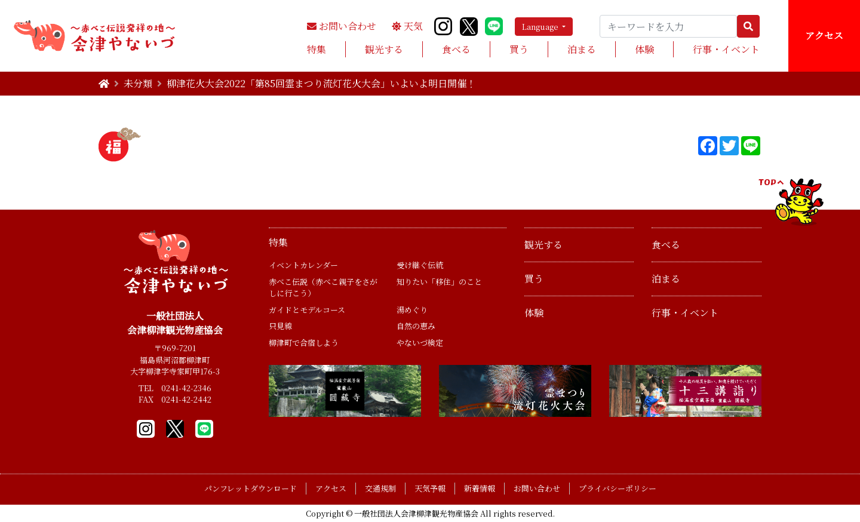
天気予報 (430, 488)
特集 (316, 49)
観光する (384, 49)
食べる (456, 49)
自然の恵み (416, 325)
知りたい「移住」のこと (439, 281)
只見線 (280, 325)
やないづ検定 (420, 342)
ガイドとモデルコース (307, 309)
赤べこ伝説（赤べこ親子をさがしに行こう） (323, 287)
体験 (644, 49)
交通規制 (380, 488)
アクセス (824, 35)
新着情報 (479, 488)
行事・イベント (726, 49)
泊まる (581, 49)
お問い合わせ (341, 26)
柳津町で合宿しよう (304, 342)
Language (541, 26)
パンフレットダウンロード (250, 488)
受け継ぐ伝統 (420, 265)
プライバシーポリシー (617, 488)
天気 (407, 26)
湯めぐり (412, 309)
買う (519, 49)
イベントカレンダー (303, 265)
